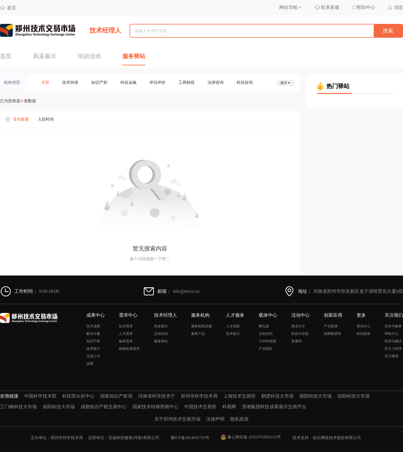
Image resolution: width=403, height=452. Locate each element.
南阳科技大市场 (315, 396)
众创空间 (266, 333)
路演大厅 (298, 326)
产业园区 (266, 348)
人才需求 (126, 333)
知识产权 (93, 341)
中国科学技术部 (40, 396)
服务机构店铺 (201, 326)
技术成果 (93, 326)
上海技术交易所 (239, 396)
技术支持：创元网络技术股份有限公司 (326, 438)
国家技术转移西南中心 (155, 406)
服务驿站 (161, 341)
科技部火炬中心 (78, 396)
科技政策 (363, 333)
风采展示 (161, 326)
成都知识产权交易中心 (104, 406)
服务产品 (198, 333)
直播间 (296, 341)
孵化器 (264, 326)
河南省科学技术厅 (156, 396)
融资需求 (126, 341)
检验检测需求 (129, 348)
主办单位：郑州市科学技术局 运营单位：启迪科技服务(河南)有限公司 (95, 438)
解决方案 (93, 333)
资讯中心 (363, 326)
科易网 (229, 406)
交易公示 (93, 356)
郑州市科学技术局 (199, 396)
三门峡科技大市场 (18, 406)
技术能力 (93, 348)
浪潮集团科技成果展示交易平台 (274, 406)
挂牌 (89, 363)
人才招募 (233, 326)
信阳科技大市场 (353, 396)
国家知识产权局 (116, 396)
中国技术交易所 (200, 406)
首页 (8, 7)
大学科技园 (267, 341)
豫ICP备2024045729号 (190, 438)
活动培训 (161, 333)
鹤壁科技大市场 (277, 396)
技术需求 (126, 326)
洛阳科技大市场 (59, 406)
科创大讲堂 (300, 333)
